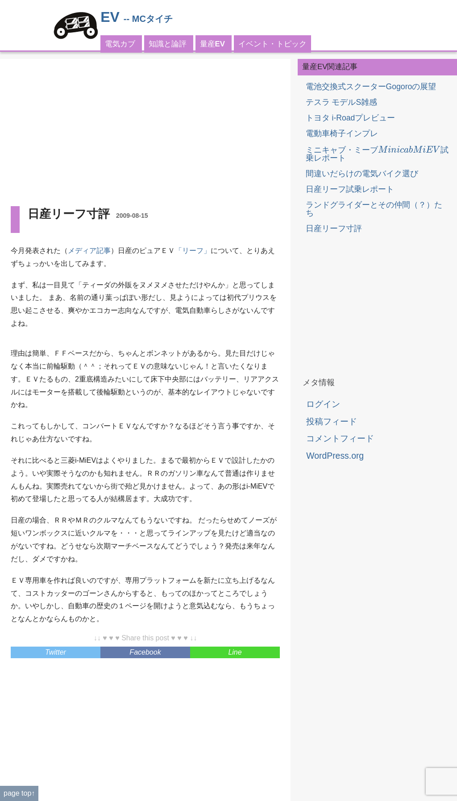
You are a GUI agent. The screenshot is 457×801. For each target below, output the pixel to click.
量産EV (212, 44)
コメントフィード (340, 438)
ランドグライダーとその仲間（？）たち (374, 208)
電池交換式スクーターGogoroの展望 (371, 86)
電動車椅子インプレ (342, 133)
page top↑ (19, 793)
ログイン (323, 404)
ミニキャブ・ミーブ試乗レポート (377, 153)
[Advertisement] (145, 132)
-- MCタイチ (148, 19)
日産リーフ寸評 (334, 228)
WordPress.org (335, 456)
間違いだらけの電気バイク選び (362, 173)
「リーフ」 (193, 250)
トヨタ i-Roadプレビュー (350, 117)
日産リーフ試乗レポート (350, 189)
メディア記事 (89, 250)
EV (110, 17)
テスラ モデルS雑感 (342, 102)
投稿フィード (331, 421)
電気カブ (120, 44)
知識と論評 (168, 44)
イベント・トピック (272, 44)
